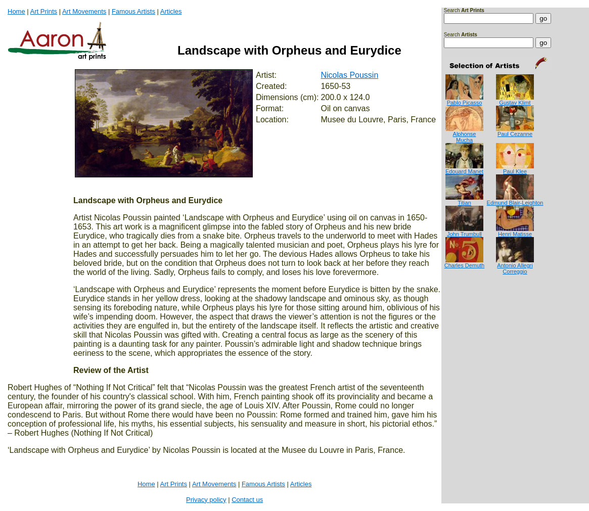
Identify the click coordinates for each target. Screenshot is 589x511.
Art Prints (43, 11)
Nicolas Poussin (349, 75)
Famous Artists (133, 11)
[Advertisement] (475, 315)
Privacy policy (206, 499)
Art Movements (84, 11)
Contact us (247, 499)
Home (16, 11)
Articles (171, 11)
